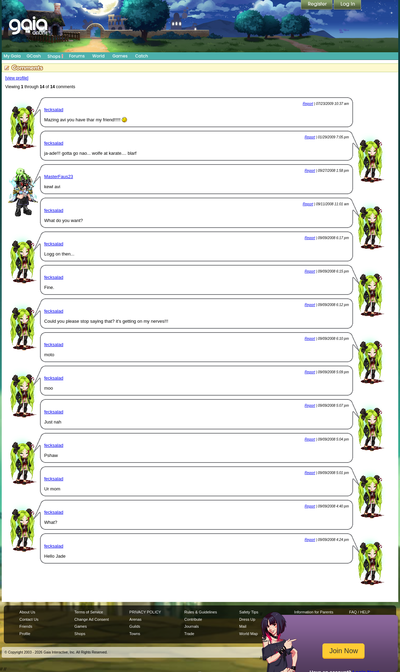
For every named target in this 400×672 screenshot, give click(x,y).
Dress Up (247, 619)
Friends (25, 626)
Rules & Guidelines (200, 612)
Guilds (134, 626)
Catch (141, 56)
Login (347, 5)
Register (317, 5)
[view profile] (17, 78)
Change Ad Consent (91, 619)
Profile (24, 634)
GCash (34, 56)
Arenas (135, 619)
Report (308, 104)
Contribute (193, 619)
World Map (248, 634)
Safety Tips (248, 612)
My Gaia (12, 56)
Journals (191, 626)
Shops (55, 56)
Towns (134, 634)
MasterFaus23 (58, 176)
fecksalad (53, 109)
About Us (27, 612)
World (98, 56)
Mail (242, 626)
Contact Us (29, 619)
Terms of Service (88, 612)
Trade (189, 634)
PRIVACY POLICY (145, 612)
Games (120, 56)
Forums (77, 56)
